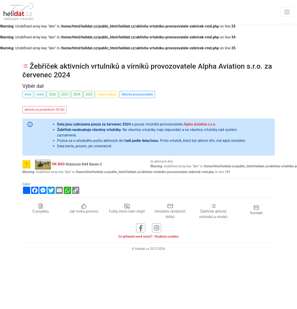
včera (40, 94)
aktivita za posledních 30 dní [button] (45, 109)
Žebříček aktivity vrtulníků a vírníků (213, 211)
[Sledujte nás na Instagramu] (156, 228)
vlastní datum (107, 94)
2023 (88, 94)
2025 (64, 94)
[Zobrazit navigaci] (287, 12)
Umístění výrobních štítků (170, 211)
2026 (52, 94)
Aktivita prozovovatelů (137, 94)
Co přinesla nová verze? (135, 236)
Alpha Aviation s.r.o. (199, 124)
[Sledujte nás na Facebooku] (140, 228)
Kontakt (256, 210)
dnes (28, 94)
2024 (76, 94)
